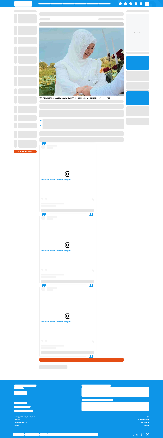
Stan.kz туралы (20, 403)
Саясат (68, 4)
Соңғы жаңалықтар (25, 151)
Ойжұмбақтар (144, 422)
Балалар (146, 425)
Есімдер (16, 425)
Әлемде (80, 4)
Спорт (92, 4)
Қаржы (56, 4)
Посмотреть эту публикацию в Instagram (56, 179)
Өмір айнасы (44, 4)
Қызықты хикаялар (73, 434)
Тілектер (17, 420)
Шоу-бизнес (104, 4)
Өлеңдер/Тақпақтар (20, 422)
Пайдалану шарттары (23, 411)
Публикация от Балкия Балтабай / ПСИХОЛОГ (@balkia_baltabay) (67, 211)
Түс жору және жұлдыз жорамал (25, 417)
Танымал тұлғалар (143, 420)
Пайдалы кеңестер (90, 434)
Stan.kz (114, 23)
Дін (148, 417)
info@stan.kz (19, 388)
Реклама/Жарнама (22, 407)
